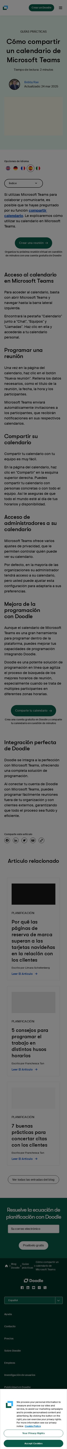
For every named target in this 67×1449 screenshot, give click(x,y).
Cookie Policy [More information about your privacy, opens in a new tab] (33, 1429)
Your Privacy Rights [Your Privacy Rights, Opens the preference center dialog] (33, 1436)
